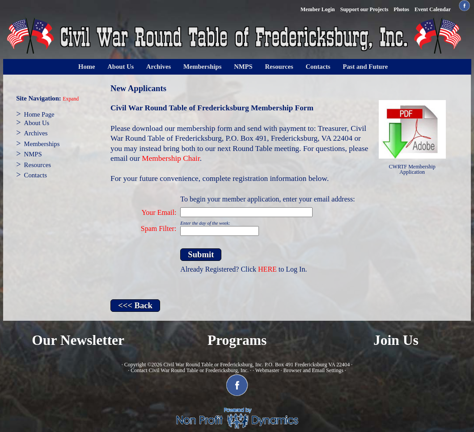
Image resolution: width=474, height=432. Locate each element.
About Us (120, 66)
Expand (71, 99)
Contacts (317, 66)
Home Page (39, 114)
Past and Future (365, 66)
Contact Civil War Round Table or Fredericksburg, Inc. (190, 370)
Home (86, 66)
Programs (237, 340)
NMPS (243, 66)
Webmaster (267, 370)
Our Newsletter (78, 340)
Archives (158, 66)
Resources (279, 66)
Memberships (202, 66)
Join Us (396, 340)
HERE (267, 269)
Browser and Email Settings (313, 370)
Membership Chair (170, 158)
